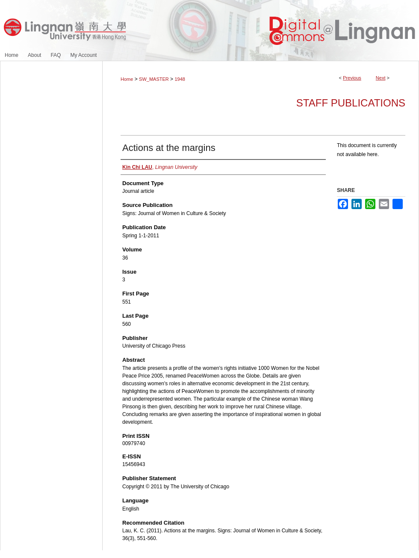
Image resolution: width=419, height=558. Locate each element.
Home (127, 79)
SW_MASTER (154, 79)
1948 (179, 79)
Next (381, 77)
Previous (352, 77)
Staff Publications (350, 103)
